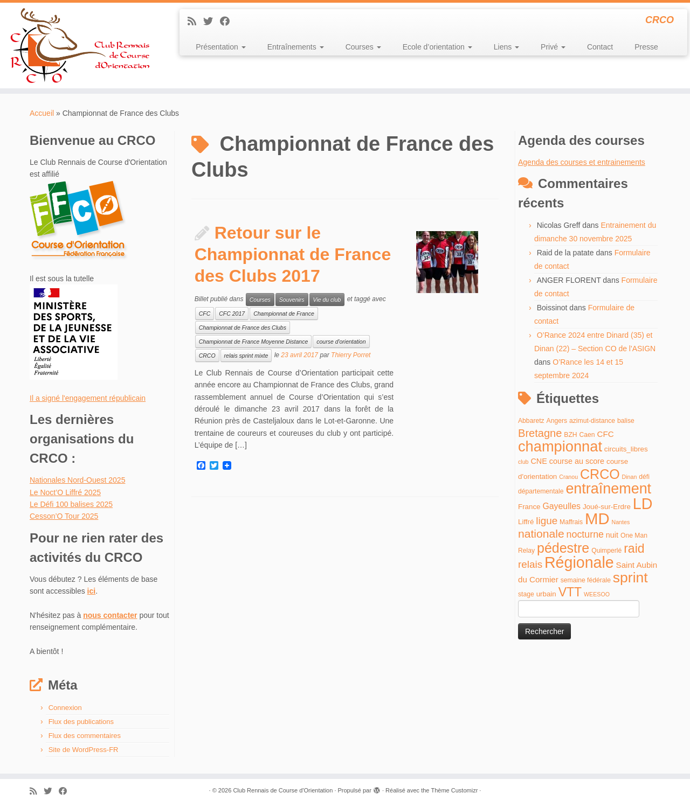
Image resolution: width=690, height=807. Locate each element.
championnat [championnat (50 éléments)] (560, 446)
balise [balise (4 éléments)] (625, 421)
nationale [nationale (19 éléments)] (541, 533)
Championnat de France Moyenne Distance (253, 341)
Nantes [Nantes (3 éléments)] (621, 522)
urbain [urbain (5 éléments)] (546, 594)
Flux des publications (81, 722)
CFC (205, 313)
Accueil (42, 113)
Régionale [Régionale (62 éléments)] (579, 562)
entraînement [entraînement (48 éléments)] (608, 489)
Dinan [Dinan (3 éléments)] (629, 477)
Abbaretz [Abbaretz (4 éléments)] (531, 421)
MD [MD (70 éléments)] (597, 518)
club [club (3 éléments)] (523, 461)
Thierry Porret (350, 355)
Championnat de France (283, 313)
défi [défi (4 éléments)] (644, 477)
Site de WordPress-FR (84, 750)
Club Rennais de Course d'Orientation (283, 790)
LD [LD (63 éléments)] (643, 503)
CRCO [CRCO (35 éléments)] (600, 474)
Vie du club (327, 299)
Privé (553, 47)
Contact (600, 47)
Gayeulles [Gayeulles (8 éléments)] (561, 506)
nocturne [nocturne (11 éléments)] (585, 534)
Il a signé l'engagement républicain (88, 398)
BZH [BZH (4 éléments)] (570, 435)
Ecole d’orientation (437, 47)
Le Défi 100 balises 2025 (71, 504)
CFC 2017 (232, 313)
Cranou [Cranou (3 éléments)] (568, 477)
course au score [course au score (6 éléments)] (576, 461)
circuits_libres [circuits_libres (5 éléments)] (626, 449)
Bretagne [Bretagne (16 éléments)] (540, 433)
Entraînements (295, 47)
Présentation (221, 47)
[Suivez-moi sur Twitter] (211, 21)
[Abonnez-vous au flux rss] (195, 21)
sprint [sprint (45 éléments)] (630, 577)
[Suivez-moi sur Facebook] (228, 21)
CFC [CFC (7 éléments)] (605, 434)
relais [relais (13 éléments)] (530, 564)
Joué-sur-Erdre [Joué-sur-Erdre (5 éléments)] (607, 507)
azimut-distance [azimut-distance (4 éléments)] (592, 421)
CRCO (207, 355)
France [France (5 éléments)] (529, 507)
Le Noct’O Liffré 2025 (65, 492)
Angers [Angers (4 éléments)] (557, 421)
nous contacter (110, 615)
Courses (363, 47)
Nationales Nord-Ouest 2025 (77, 480)
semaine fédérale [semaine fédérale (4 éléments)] (586, 580)
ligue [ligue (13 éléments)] (546, 520)
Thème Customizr (454, 790)
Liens (506, 47)
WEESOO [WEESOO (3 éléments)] (597, 594)
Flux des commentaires (85, 736)
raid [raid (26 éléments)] (634, 548)
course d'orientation (340, 341)
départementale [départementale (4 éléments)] (540, 491)
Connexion (65, 708)
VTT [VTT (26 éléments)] (570, 592)
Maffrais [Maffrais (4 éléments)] (571, 522)
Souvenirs (292, 299)
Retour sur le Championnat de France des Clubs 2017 (293, 254)
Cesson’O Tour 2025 (64, 516)
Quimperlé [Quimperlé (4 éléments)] (606, 550)
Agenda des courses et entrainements (581, 162)
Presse (646, 47)
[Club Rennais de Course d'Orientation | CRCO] (79, 45)
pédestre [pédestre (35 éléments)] (563, 547)
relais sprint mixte (246, 355)
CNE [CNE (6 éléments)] (538, 461)
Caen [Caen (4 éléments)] (587, 435)
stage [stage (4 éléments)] (526, 594)
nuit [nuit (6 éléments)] (612, 535)
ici (91, 591)
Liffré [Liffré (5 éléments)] (526, 522)
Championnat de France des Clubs (242, 327)
